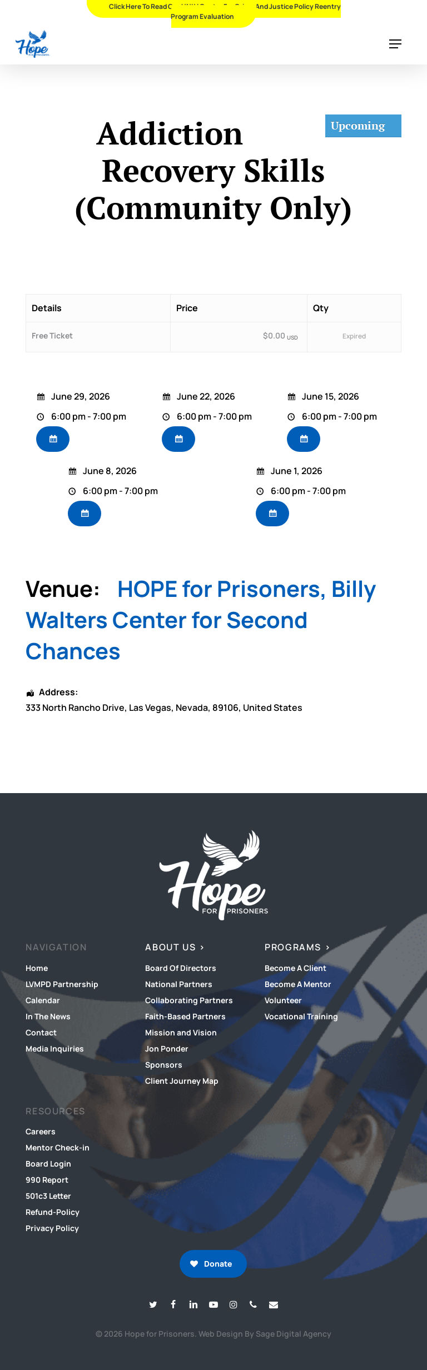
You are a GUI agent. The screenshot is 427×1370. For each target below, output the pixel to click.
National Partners (178, 984)
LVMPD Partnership (62, 984)
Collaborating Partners (189, 1000)
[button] (395, 44)
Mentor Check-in (58, 1147)
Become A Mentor (298, 984)
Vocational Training (301, 1016)
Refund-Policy (53, 1212)
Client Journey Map (182, 1080)
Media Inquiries (55, 1048)
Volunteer (283, 1000)
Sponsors (163, 1064)
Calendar (43, 1000)
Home (37, 968)
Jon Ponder (166, 1048)
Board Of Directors (180, 968)
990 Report (47, 1179)
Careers (41, 1131)
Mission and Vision (181, 1032)
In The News (48, 1016)
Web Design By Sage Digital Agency (264, 1333)
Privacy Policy (52, 1228)
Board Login (48, 1163)
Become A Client (295, 968)
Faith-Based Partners (185, 1016)
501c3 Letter (48, 1195)
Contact (41, 1032)
